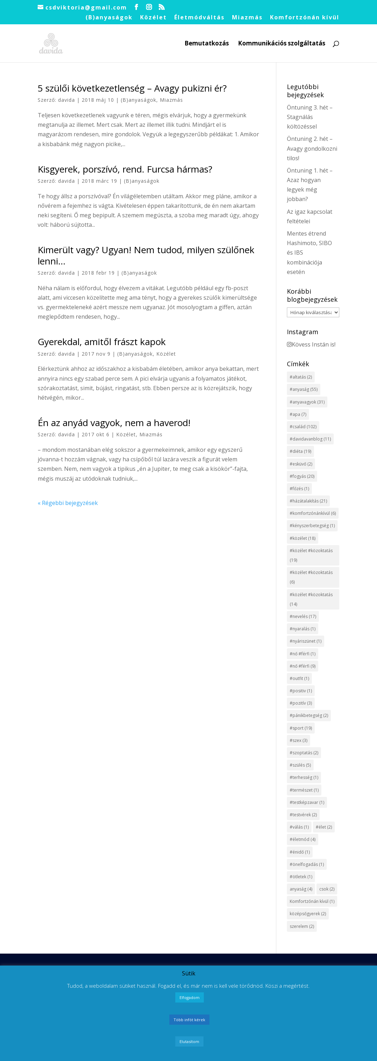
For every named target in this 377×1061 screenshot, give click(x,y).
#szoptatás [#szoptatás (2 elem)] (304, 753)
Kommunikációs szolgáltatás (281, 44)
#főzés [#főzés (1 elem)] (299, 489)
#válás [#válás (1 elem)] (299, 827)
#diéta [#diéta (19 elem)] (300, 451)
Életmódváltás (199, 17)
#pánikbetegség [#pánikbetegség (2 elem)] (309, 715)
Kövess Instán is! (311, 344)
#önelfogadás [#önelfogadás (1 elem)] (307, 864)
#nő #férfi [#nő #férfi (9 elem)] (302, 666)
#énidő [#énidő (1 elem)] (300, 852)
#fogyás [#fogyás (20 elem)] (302, 476)
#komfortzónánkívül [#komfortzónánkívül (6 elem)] (313, 513)
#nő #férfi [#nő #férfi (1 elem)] (302, 654)
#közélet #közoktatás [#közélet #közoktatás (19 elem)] (311, 555)
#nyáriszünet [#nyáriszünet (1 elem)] (305, 641)
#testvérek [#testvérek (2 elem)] (303, 815)
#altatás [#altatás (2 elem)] (301, 377)
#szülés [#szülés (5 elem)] (300, 765)
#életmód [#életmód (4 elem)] (302, 839)
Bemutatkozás (206, 44)
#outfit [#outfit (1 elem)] (299, 678)
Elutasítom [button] (189, 1041)
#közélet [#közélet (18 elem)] (302, 538)
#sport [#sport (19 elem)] (301, 728)
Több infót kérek (189, 1019)
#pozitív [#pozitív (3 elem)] (301, 703)
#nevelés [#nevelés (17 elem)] (303, 616)
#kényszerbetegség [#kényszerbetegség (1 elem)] (312, 526)
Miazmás (247, 17)
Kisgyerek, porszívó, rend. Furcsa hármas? (125, 169)
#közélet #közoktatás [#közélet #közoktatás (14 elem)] (311, 599)
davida (66, 99)
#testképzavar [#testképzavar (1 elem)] (307, 802)
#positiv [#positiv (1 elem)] (301, 691)
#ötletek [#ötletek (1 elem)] (301, 877)
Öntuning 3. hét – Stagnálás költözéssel (310, 117)
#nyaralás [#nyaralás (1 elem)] (302, 629)
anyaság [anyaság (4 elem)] (301, 889)
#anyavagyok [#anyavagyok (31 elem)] (307, 402)
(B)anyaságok (109, 17)
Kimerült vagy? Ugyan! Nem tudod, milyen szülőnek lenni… (146, 255)
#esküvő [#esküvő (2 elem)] (301, 464)
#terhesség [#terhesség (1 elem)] (304, 777)
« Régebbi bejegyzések (68, 503)
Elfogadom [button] (190, 997)
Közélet (153, 17)
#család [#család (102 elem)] (303, 427)
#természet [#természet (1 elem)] (304, 790)
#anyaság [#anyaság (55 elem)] (304, 389)
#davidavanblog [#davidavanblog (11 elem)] (310, 439)
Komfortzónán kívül (304, 17)
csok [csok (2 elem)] (326, 889)
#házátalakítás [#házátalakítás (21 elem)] (308, 501)
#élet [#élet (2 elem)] (324, 827)
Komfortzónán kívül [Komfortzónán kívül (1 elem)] (312, 901)
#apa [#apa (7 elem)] (298, 414)
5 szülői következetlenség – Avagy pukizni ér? (132, 88)
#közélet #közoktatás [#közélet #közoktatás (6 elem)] (311, 577)
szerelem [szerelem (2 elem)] (302, 926)
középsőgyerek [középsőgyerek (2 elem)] (308, 914)
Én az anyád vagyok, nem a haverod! (114, 422)
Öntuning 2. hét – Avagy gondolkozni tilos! (312, 148)
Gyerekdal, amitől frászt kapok (102, 341)
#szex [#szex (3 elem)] (298, 740)
